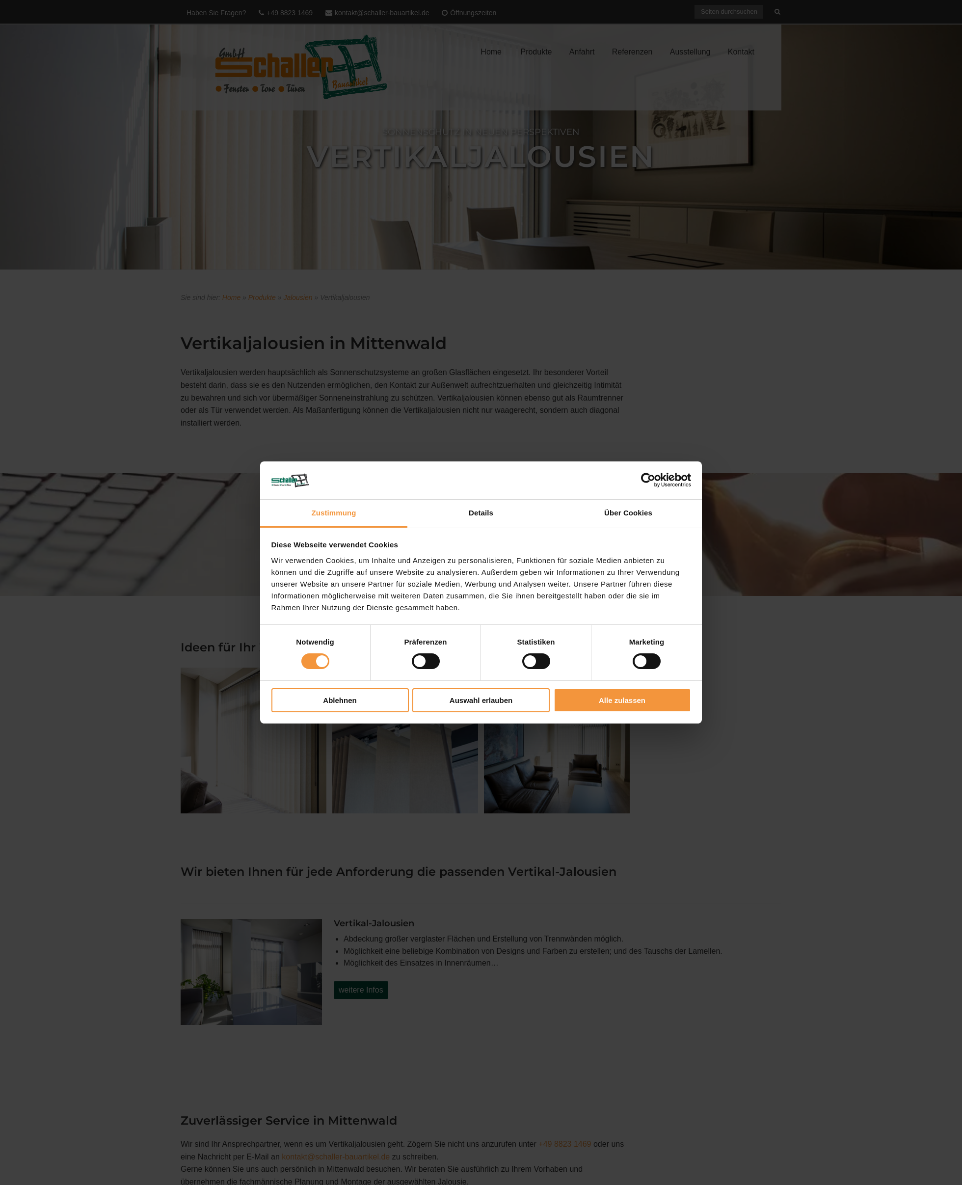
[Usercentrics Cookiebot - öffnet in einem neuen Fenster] (648, 480)
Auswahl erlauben (481, 700)
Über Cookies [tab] (628, 513)
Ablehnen (339, 700)
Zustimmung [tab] (334, 513)
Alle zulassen (622, 700)
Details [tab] (481, 513)
